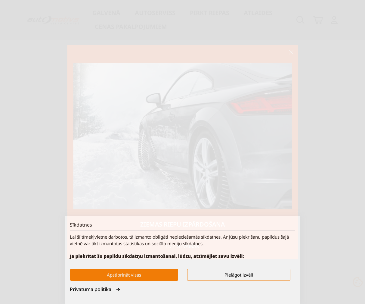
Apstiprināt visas (124, 275)
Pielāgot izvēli (238, 275)
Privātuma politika (95, 289)
